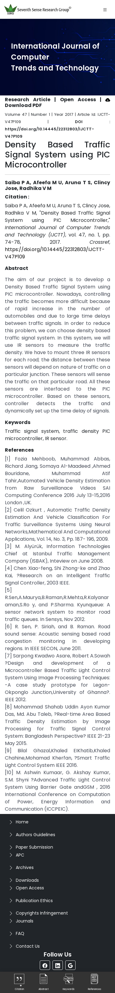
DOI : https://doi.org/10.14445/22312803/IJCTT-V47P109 (57, 129)
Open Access (30, 888)
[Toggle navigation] (105, 9)
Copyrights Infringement (42, 913)
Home (22, 822)
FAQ (20, 933)
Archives (25, 867)
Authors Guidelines (35, 835)
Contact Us (28, 946)
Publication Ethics (34, 901)
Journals (24, 921)
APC (20, 855)
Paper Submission (34, 847)
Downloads (27, 880)
